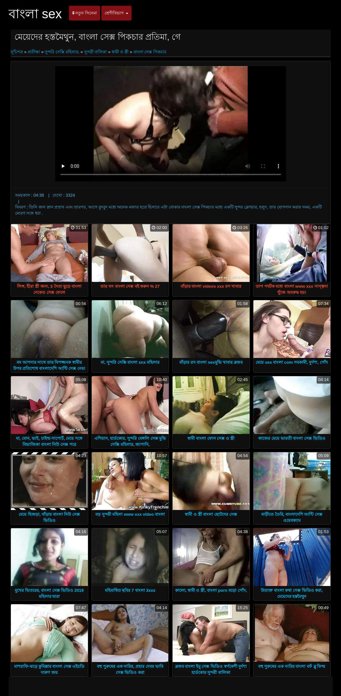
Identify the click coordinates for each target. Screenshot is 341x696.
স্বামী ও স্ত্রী (120, 51)
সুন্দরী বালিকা (95, 51)
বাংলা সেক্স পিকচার (149, 51)
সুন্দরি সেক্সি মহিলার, (62, 51)
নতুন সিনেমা (84, 13)
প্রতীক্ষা (34, 51)
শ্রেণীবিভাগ (116, 13)
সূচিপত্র (17, 51)
